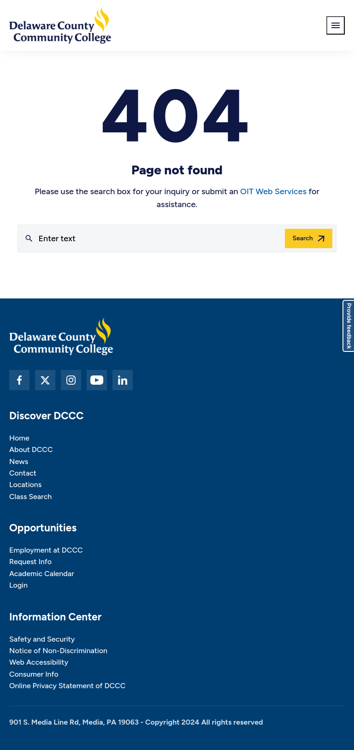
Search (302, 238)
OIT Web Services (273, 191)
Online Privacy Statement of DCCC (67, 685)
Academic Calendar (41, 573)
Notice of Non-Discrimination (58, 650)
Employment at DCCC (46, 550)
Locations (25, 484)
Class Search (30, 496)
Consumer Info (34, 674)
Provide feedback (349, 326)
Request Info (30, 561)
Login (18, 585)
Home (19, 438)
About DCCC (31, 449)
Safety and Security (42, 639)
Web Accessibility (38, 662)
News (18, 461)
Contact (22, 473)
